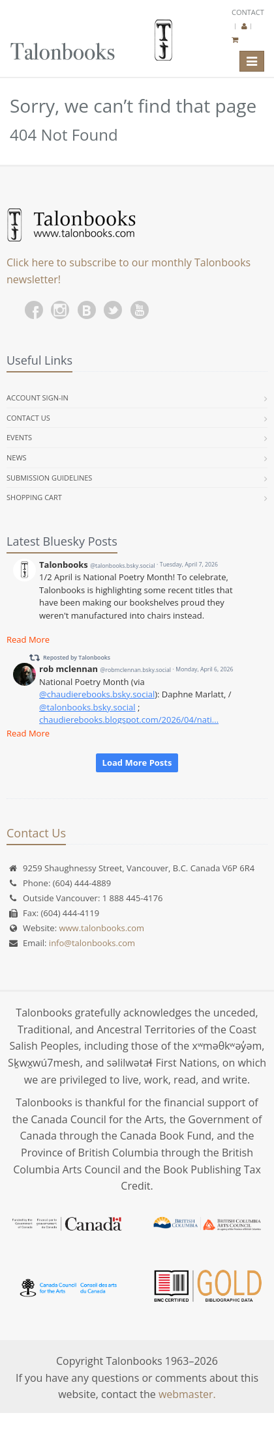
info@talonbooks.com (92, 943)
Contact (248, 12)
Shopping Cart (34, 497)
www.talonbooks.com (101, 928)
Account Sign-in (37, 397)
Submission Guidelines (49, 478)
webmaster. (187, 1394)
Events (19, 437)
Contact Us (28, 418)
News (17, 457)
